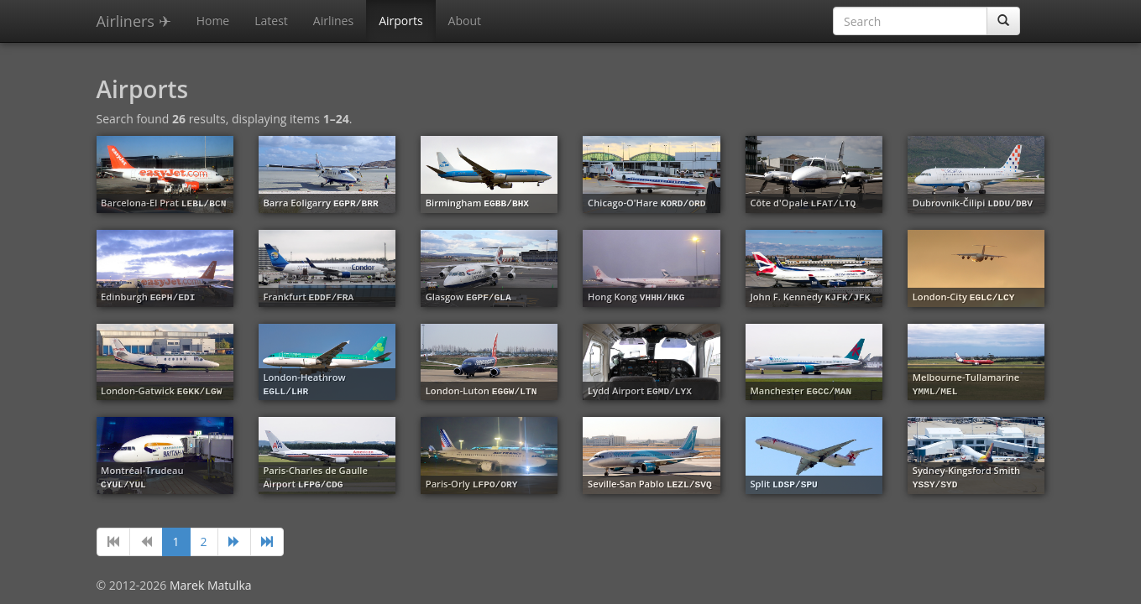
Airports (400, 21)
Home (213, 21)
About (464, 21)
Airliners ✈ (134, 21)
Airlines (333, 21)
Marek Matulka (211, 585)
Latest (271, 21)
